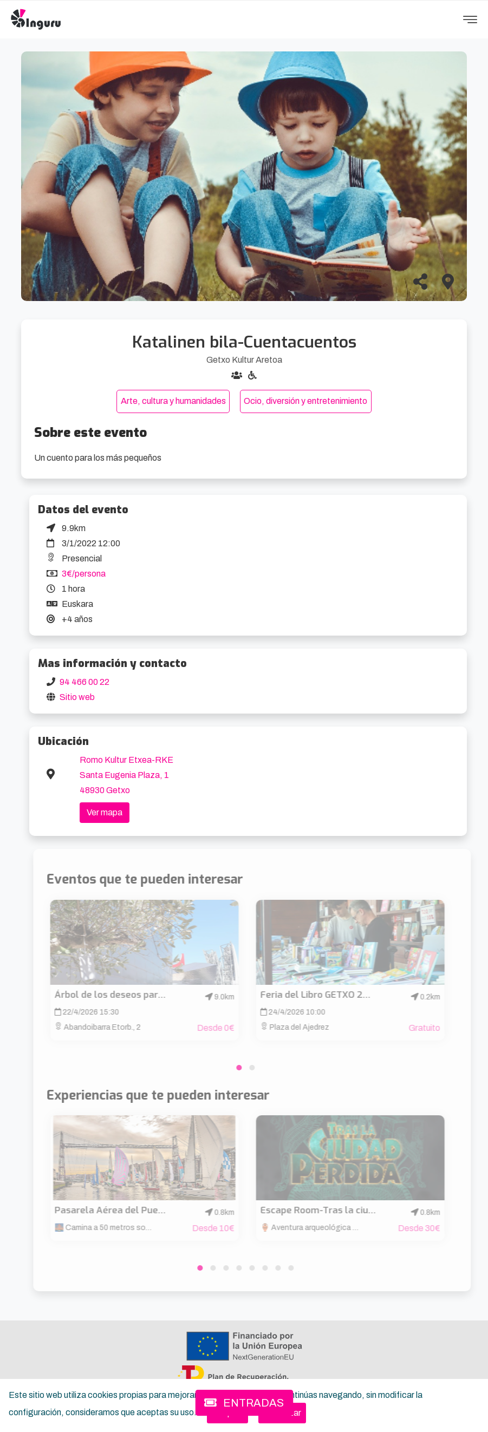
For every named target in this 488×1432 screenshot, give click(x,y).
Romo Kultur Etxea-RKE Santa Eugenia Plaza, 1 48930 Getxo (126, 775)
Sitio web (77, 697)
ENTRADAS (244, 1403)
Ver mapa (104, 812)
